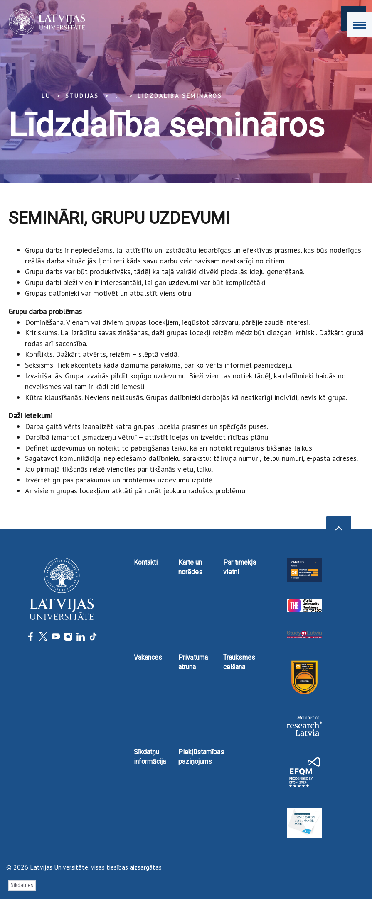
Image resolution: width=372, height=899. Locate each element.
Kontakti (146, 562)
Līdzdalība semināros (180, 96)
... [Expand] (118, 96)
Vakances (148, 657)
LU (46, 96)
